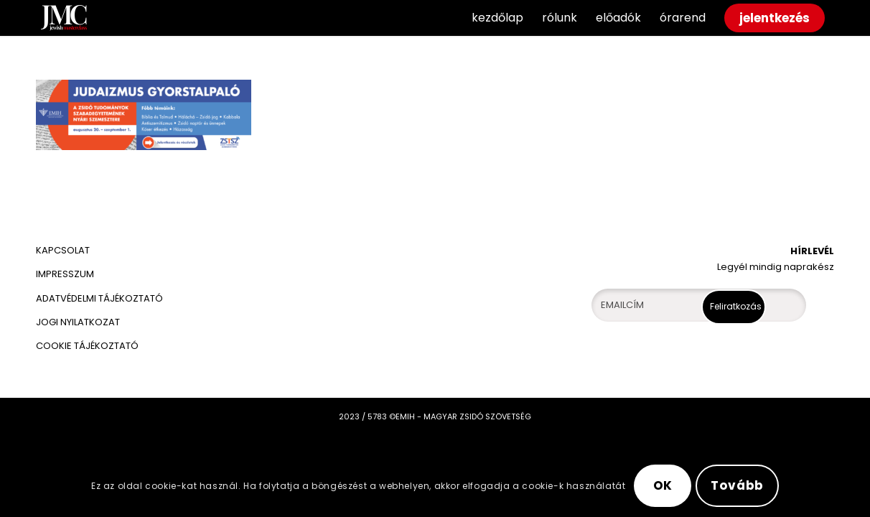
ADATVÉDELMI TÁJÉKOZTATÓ (100, 298)
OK (663, 485)
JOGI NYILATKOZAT (78, 322)
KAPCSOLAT (63, 250)
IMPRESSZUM (65, 274)
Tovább (737, 485)
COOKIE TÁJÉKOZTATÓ (87, 346)
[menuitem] (497, 18)
